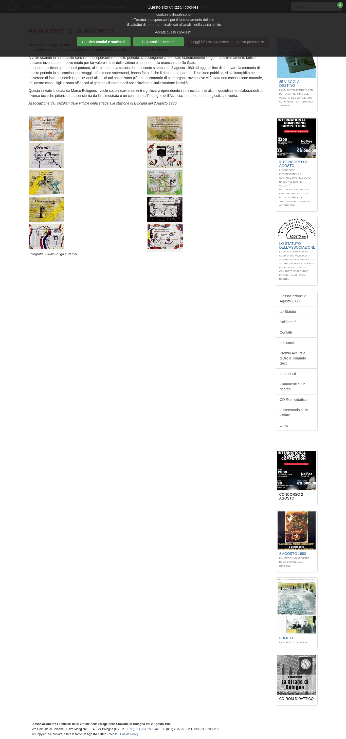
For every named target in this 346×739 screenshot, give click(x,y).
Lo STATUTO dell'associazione (297, 245)
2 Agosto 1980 (292, 554)
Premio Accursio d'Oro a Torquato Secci (293, 358)
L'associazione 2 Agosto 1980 (293, 298)
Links (284, 425)
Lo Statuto (288, 312)
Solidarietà (288, 322)
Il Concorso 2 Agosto (293, 164)
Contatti (286, 332)
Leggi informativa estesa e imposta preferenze (227, 42)
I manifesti (288, 374)
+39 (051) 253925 (139, 729)
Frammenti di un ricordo (292, 386)
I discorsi (287, 343)
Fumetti (287, 638)
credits (113, 734)
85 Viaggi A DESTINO (289, 84)
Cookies (103, 42)
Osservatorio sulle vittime (294, 412)
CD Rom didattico (294, 400)
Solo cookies (158, 42)
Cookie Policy (129, 734)
